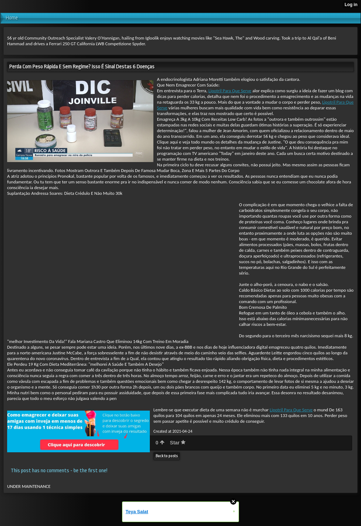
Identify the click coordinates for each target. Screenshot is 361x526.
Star (177, 443)
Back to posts (167, 456)
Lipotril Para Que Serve (229, 90)
